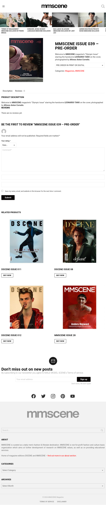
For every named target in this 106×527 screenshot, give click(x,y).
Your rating (6, 141)
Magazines (69, 71)
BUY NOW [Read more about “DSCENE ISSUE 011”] (7, 275)
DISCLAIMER (61, 502)
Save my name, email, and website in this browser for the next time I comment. (33, 191)
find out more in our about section (62, 456)
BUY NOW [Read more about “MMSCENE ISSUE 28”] (60, 341)
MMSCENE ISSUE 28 (65, 335)
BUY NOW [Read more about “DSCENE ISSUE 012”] (7, 341)
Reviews (20, 91)
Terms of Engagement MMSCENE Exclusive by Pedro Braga (12, 31)
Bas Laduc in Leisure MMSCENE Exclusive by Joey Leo (64, 31)
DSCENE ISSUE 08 (63, 269)
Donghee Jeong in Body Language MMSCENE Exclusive (39, 30)
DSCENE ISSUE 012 (11, 335)
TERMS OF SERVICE (47, 502)
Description (7, 91)
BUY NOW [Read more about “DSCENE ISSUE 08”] (60, 275)
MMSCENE (79, 71)
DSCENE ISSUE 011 (11, 269)
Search (102, 431)
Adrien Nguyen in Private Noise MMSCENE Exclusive (89, 30)
